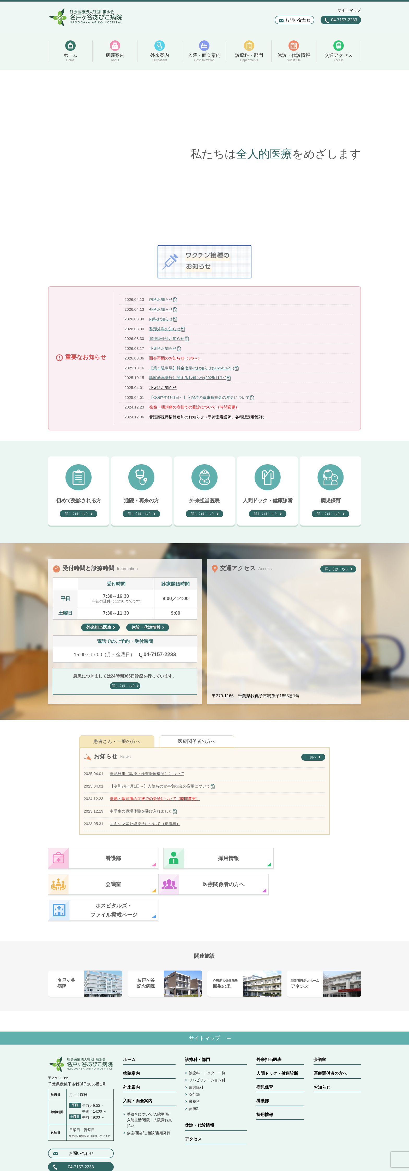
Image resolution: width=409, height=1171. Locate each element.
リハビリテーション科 (207, 1054)
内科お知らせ (161, 299)
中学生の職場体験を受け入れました (141, 811)
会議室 (320, 1034)
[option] (204, 153)
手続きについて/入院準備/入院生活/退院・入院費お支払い (149, 1094)
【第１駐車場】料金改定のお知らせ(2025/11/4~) (191, 368)
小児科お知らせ (163, 348)
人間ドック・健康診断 (277, 1047)
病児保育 (264, 1061)
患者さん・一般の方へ (116, 741)
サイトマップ (349, 10)
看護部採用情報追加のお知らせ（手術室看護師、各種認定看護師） (208, 417)
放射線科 (196, 1061)
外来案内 (131, 1061)
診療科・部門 (197, 1034)
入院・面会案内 (137, 1075)
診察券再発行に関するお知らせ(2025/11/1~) (187, 377)
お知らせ (322, 1061)
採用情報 (264, 1089)
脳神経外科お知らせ (166, 338)
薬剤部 (194, 1068)
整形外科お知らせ (165, 329)
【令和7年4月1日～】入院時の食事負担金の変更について (199, 397)
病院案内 (131, 1047)
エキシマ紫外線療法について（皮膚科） (145, 823)
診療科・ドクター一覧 (207, 1047)
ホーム (129, 1034)
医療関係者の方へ (196, 741)
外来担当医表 (268, 1034)
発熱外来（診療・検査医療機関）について (147, 773)
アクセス (193, 1113)
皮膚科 (194, 1083)
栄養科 (194, 1076)
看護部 (262, 1075)
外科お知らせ (161, 309)
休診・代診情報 (199, 1099)
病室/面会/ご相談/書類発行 (148, 1107)
